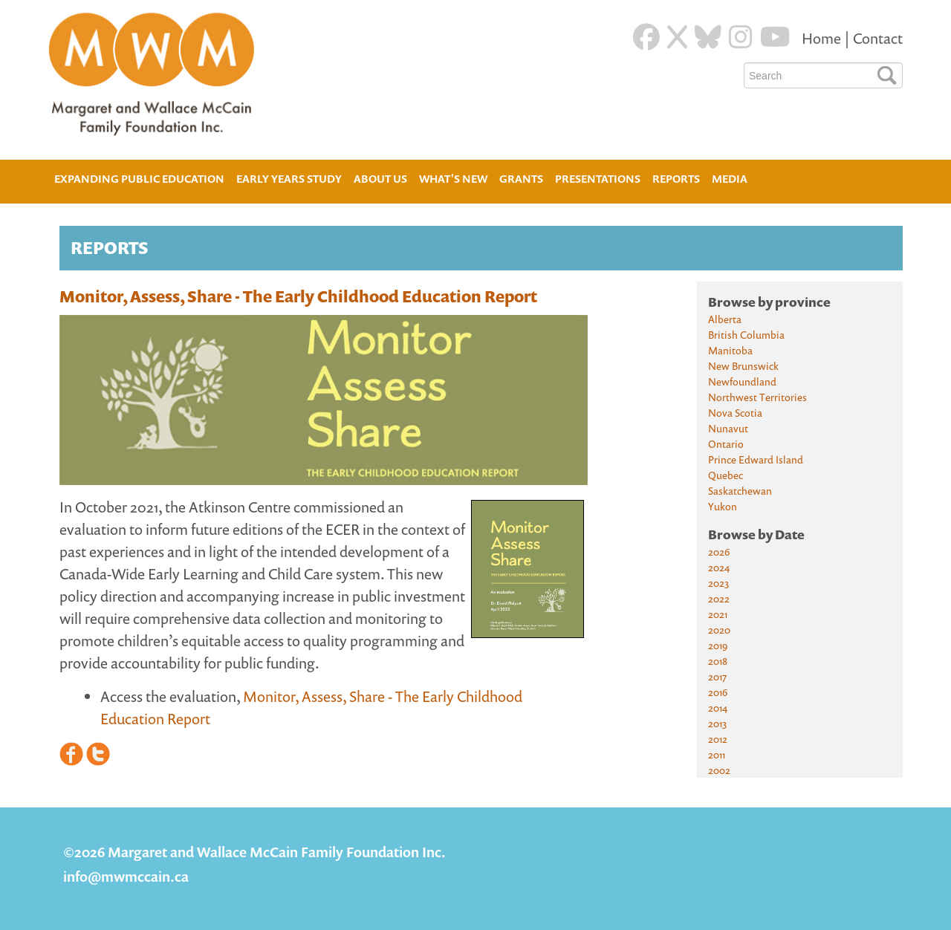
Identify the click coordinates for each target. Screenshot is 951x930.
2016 (717, 692)
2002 (719, 770)
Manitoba (730, 350)
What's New (453, 179)
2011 (716, 754)
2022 (719, 598)
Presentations (597, 179)
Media (729, 179)
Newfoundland (742, 381)
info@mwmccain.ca (126, 876)
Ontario (726, 444)
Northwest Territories (757, 397)
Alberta (724, 319)
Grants (521, 179)
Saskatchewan (740, 491)
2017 (717, 676)
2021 (717, 614)
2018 (717, 661)
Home (823, 38)
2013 (717, 723)
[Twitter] (677, 37)
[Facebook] (646, 37)
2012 (717, 739)
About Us (380, 177)
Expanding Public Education (139, 177)
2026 (719, 551)
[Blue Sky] (708, 37)
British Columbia (746, 335)
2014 (717, 707)
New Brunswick (743, 366)
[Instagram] (741, 37)
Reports (676, 179)
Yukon (722, 506)
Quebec (725, 475)
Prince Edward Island (755, 459)
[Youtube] (775, 37)
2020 (719, 629)
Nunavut (728, 428)
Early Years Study (289, 179)
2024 (719, 567)
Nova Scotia (735, 413)
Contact (878, 38)
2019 (717, 645)
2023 (718, 583)
